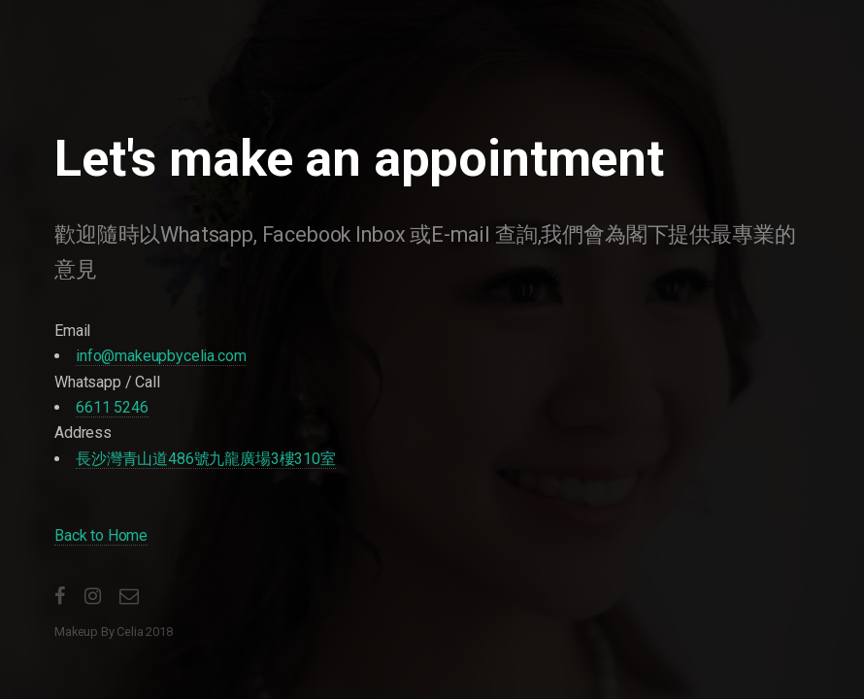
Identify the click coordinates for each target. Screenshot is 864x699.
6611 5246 (112, 407)
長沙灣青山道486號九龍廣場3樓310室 (206, 458)
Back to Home (101, 535)
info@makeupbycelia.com (161, 356)
